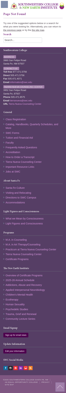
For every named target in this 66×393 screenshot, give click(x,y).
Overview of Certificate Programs (24, 275)
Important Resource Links (20, 166)
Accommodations (15, 202)
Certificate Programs (17, 259)
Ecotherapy (12, 299)
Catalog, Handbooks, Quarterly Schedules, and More (32, 126)
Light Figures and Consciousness (24, 223)
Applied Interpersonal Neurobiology (25, 289)
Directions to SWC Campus (21, 197)
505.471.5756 (17, 75)
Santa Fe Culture (15, 187)
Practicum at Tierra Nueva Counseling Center (31, 249)
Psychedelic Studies (17, 309)
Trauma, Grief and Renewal (21, 314)
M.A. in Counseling (16, 239)
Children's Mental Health (19, 294)
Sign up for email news (15, 335)
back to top (60, 387)
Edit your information (14, 351)
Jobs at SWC (13, 171)
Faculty (10, 142)
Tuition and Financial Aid (19, 137)
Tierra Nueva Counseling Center (25, 104)
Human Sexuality (15, 304)
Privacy (46, 382)
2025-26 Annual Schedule (20, 280)
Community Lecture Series (20, 318)
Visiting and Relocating (18, 192)
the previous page (12, 30)
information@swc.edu (21, 82)
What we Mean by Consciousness (24, 218)
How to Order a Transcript (20, 157)
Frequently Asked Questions (21, 147)
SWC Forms (12, 133)
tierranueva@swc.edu (21, 100)
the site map (38, 30)
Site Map (9, 385)
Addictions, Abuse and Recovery (24, 285)
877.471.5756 (20, 71)
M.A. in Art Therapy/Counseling (23, 244)
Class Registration (16, 119)
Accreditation (13, 152)
